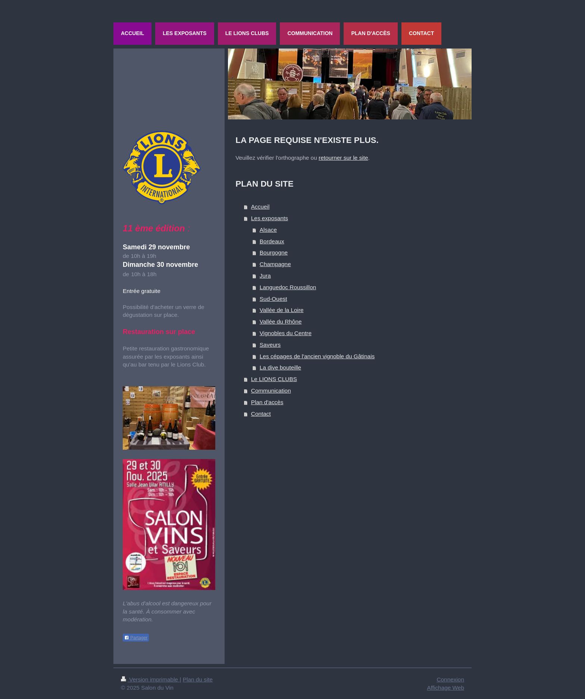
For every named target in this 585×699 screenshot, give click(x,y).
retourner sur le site (343, 158)
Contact (261, 414)
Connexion (450, 679)
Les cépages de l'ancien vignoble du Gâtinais (317, 356)
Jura (265, 275)
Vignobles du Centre (286, 333)
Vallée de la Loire (282, 310)
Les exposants (269, 218)
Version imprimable (150, 679)
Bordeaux (272, 241)
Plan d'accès (267, 402)
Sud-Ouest (273, 299)
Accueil (260, 206)
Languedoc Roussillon (288, 287)
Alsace (268, 230)
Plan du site (198, 679)
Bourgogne (274, 252)
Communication (271, 390)
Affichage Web (445, 687)
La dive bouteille (280, 367)
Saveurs (270, 344)
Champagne (275, 264)
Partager (135, 637)
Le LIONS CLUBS (274, 379)
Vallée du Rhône (281, 321)
